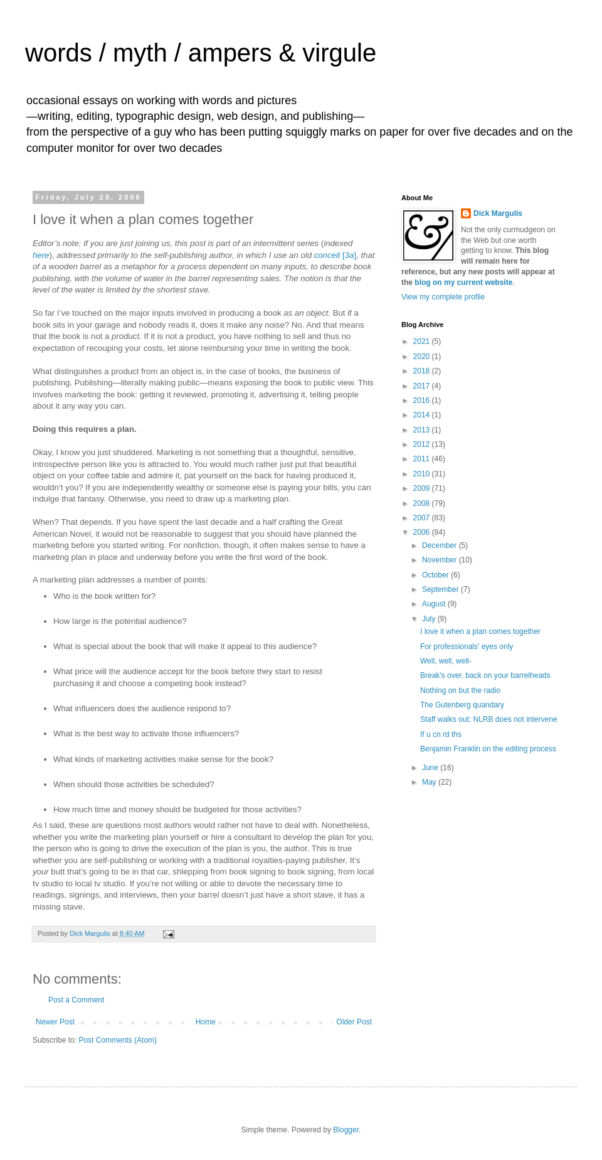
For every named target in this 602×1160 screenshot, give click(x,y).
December (440, 545)
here (41, 255)
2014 (422, 415)
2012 (422, 444)
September (441, 589)
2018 (422, 371)
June (431, 767)
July (430, 619)
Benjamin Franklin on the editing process (488, 748)
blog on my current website (463, 282)
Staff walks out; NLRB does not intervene (488, 719)
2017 (422, 386)
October (436, 575)
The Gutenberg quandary (462, 705)
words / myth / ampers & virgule (200, 53)
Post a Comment (76, 1000)
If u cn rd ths (441, 734)
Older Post (354, 1022)
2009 (422, 488)
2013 (422, 430)
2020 (422, 356)
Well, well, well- (446, 661)
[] (349, 255)
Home (206, 1022)
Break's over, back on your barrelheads (485, 675)
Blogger (346, 1129)
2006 (422, 532)
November (440, 560)
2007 (422, 517)
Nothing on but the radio (460, 690)
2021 (422, 341)
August (435, 603)
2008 (422, 503)
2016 (422, 400)
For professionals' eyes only (466, 646)
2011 (422, 458)
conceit (328, 255)
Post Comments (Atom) (117, 1040)
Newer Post (55, 1022)
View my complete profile (443, 297)
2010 (422, 474)
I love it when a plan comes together (480, 631)
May (430, 782)
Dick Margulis (497, 213)
